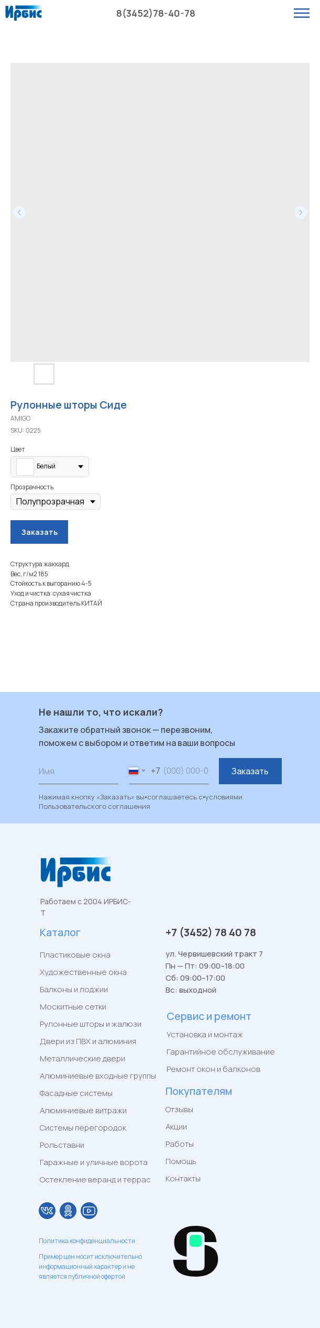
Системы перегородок (83, 1127)
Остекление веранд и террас (95, 1179)
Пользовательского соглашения (94, 806)
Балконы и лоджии (74, 989)
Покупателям (198, 1091)
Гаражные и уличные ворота (94, 1162)
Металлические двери (82, 1058)
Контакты (183, 1178)
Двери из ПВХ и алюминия (88, 1041)
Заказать (250, 771)
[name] (78, 771)
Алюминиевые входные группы (98, 1075)
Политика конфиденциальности (87, 1240)
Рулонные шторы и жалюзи (90, 1023)
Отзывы (179, 1109)
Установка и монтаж (205, 1034)
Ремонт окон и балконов (213, 1068)
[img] (47, 1210)
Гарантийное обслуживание (221, 1051)
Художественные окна (83, 972)
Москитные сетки (73, 1006)
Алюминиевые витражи (83, 1110)
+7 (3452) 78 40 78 (210, 932)
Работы (179, 1143)
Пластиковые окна (75, 954)
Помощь (180, 1161)
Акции (176, 1126)
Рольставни (62, 1144)
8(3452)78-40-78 (155, 13)
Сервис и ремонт (209, 1016)
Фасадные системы (76, 1093)
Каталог (60, 932)
